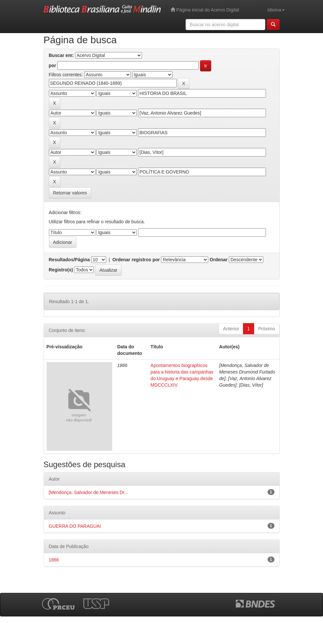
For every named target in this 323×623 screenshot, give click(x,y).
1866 (54, 559)
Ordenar (218, 259)
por (52, 65)
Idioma (275, 9)
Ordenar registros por (136, 259)
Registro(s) (61, 269)
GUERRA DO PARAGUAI (75, 526)
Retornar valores (70, 192)
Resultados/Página (69, 259)
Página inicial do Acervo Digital (205, 9)
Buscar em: (61, 55)
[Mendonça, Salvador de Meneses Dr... (88, 492)
